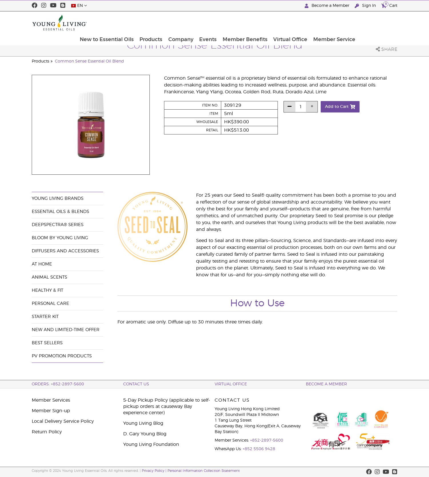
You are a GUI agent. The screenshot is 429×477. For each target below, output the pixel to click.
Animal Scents (49, 277)
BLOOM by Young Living (60, 238)
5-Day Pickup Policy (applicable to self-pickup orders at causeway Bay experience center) (166, 406)
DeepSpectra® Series (57, 225)
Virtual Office (329, 22)
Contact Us (136, 384)
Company (218, 22)
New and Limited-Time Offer (65, 330)
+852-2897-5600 (266, 440)
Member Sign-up (51, 410)
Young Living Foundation (151, 444)
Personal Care (50, 303)
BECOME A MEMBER (326, 384)
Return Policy (47, 432)
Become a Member (327, 6)
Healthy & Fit (47, 290)
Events (245, 22)
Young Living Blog (143, 423)
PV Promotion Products (62, 356)
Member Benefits (283, 22)
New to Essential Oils (143, 22)
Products (187, 22)
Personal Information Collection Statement (203, 470)
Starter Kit (45, 317)
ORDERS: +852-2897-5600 (58, 384)
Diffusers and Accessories (65, 251)
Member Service (373, 22)
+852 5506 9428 (259, 449)
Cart (389, 5)
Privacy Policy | (154, 470)
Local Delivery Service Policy (63, 421)
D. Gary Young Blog (144, 434)
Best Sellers (47, 343)
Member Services (51, 400)
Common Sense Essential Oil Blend (89, 61)
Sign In (366, 6)
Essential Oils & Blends (60, 212)
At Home (42, 264)
